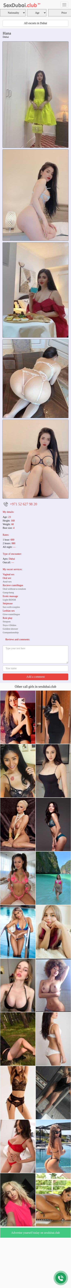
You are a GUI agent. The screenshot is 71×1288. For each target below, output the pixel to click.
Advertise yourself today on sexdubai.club (35, 1232)
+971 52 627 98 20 (23, 504)
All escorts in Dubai (35, 23)
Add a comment (35, 676)
